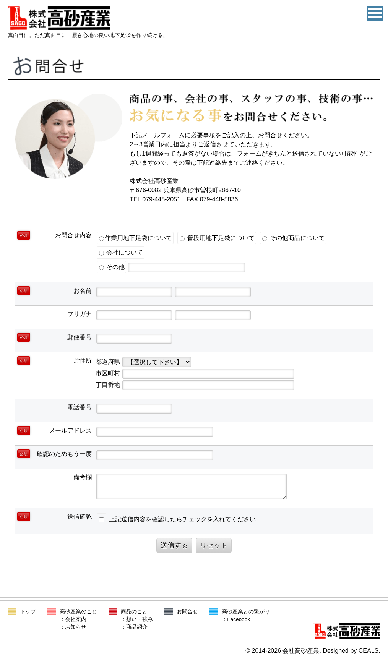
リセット (213, 545)
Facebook (238, 619)
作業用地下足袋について (135, 238)
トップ (28, 612)
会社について (121, 252)
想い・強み (139, 619)
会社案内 (75, 619)
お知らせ (75, 627)
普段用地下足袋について (217, 238)
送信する (174, 545)
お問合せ (187, 612)
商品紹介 (137, 627)
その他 (112, 267)
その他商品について (293, 238)
